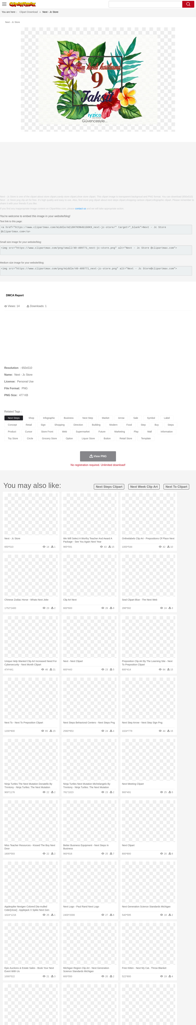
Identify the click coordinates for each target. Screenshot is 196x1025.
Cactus (43, 988)
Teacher (28, 1004)
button (107, 438)
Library (117, 1004)
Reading (57, 1004)
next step (87, 418)
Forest (167, 988)
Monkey (139, 993)
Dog (66, 993)
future (102, 431)
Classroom (46, 1004)
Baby (24, 999)
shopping (59, 424)
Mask (16, 999)
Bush (145, 988)
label (167, 418)
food (129, 424)
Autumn (25, 988)
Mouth (135, 999)
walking (92, 999)
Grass (91, 988)
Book (36, 1004)
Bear (22, 993)
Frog (104, 993)
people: (7, 998)
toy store (13, 438)
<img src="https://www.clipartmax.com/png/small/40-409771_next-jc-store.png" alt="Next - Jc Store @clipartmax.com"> (96, 250)
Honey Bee (114, 993)
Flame (73, 988)
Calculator (163, 1004)
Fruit (61, 1009)
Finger (150, 999)
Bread (141, 1009)
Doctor (71, 999)
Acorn (17, 988)
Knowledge (107, 1004)
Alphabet (152, 1004)
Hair (108, 999)
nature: (7, 988)
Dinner (118, 1009)
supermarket (83, 431)
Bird (28, 993)
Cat (44, 993)
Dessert (34, 1009)
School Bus (88, 1004)
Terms (137, 1018)
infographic (49, 418)
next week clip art (144, 486)
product (12, 431)
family (39, 999)
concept (12, 424)
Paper (135, 1004)
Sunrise (118, 988)
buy (157, 424)
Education (75, 1004)
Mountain (128, 988)
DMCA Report (15, 295)
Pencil (66, 1004)
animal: (7, 993)
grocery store (49, 438)
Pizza (125, 1009)
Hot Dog (160, 1009)
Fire (66, 988)
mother (47, 999)
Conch (52, 988)
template (146, 438)
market (105, 418)
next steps (14, 418)
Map (97, 1004)
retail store (126, 438)
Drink (42, 1009)
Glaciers (82, 988)
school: (7, 1003)
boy (120, 999)
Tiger (171, 993)
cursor (28, 431)
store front (47, 431)
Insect (124, 993)
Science (126, 1004)
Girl (114, 999)
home (101, 999)
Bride (31, 999)
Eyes (84, 999)
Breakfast (17, 1009)
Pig (155, 993)
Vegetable (98, 1009)
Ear (78, 999)
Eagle (80, 993)
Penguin (163, 993)
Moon (110, 988)
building (96, 424)
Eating (133, 1009)
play (136, 431)
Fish (98, 993)
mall (149, 431)
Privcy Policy (150, 1018)
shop (31, 418)
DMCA (172, 1018)
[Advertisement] (98, 167)
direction (78, 424)
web (64, 431)
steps (171, 424)
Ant (16, 993)
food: (6, 1008)
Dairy (25, 1009)
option (69, 438)
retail (29, 424)
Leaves (34, 988)
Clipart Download (29, 12)
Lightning (101, 988)
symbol (151, 418)
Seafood (87, 1009)
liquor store (88, 438)
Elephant (89, 993)
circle (30, 438)
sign (43, 424)
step (143, 424)
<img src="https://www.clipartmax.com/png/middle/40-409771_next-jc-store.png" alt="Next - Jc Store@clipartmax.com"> (96, 271)
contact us (80, 208)
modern (113, 424)
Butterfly (36, 993)
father (127, 999)
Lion (131, 993)
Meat (67, 1009)
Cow (60, 993)
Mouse (148, 993)
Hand (158, 999)
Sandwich (76, 1009)
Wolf (187, 993)
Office (143, 1004)
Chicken (52, 993)
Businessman (59, 999)
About (129, 1018)
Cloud (152, 988)
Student (18, 1004)
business (69, 418)
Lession (173, 1004)
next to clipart (176, 486)
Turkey (179, 993)
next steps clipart (109, 486)
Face (142, 999)
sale (135, 418)
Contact (163, 1018)
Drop (160, 988)
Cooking (150, 1009)
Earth (60, 988)
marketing (119, 431)
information (167, 431)
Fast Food (52, 1009)
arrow (121, 418)
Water (137, 988)
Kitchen (108, 1009)
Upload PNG (186, 1018)
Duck (73, 993)
